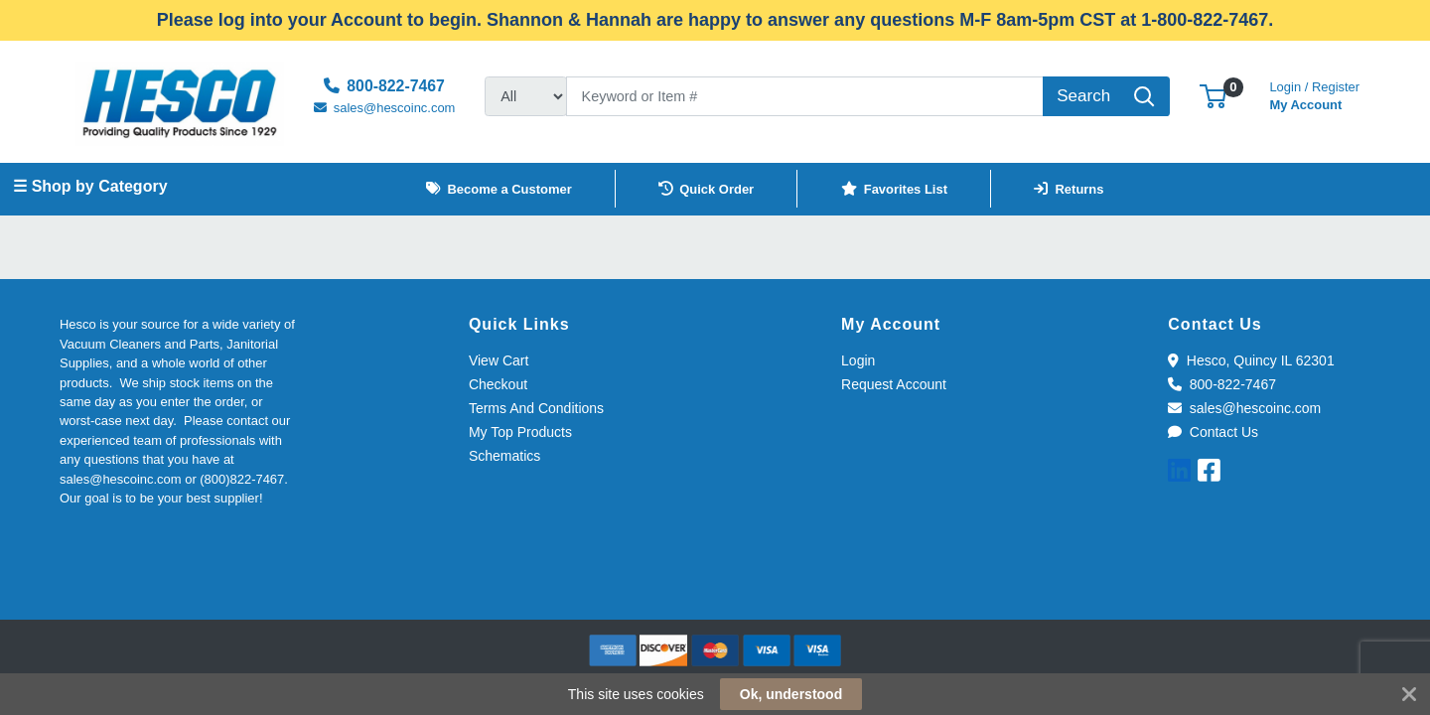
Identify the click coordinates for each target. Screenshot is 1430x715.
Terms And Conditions (536, 408)
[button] (1213, 95)
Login (858, 360)
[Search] (805, 96)
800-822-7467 (1222, 384)
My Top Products (520, 432)
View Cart (498, 360)
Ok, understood (791, 694)
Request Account (893, 384)
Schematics (504, 456)
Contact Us (1213, 432)
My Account (1314, 93)
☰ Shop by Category (90, 186)
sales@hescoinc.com (1244, 408)
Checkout (498, 384)
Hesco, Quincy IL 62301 (1251, 360)
